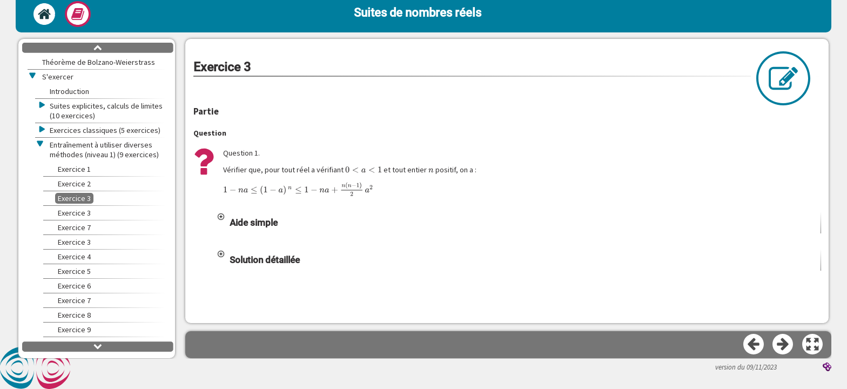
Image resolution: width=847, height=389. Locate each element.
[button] (518, 222)
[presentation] (363, 170)
